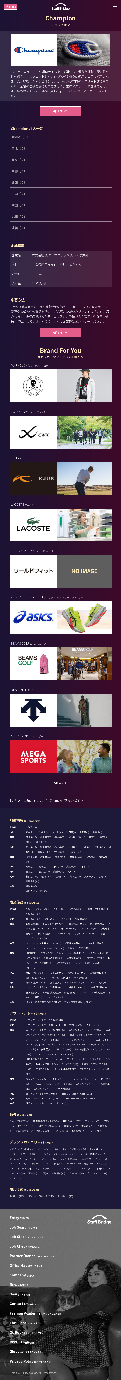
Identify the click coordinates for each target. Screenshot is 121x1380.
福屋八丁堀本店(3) (77, 972)
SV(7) (78, 1121)
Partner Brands (32, 800)
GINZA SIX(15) (90, 933)
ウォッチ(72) (35, 1163)
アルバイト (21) (65, 1196)
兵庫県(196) (76, 856)
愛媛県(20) (58, 871)
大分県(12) (89, 876)
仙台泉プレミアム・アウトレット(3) (82, 1024)
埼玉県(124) (75, 837)
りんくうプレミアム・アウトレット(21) (46, 1078)
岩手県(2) (44, 832)
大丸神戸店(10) (63, 962)
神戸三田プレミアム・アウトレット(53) (52, 1083)
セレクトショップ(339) (74, 1148)
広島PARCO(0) (39, 977)
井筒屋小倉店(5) (77, 987)
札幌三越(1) (59, 908)
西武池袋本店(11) (78, 923)
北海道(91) (31, 827)
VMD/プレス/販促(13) (50, 1126)
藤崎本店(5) (81, 918)
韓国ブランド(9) (98, 1153)
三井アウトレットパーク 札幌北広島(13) (46, 1020)
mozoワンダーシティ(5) (52, 948)
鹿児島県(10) (32, 881)
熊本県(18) (75, 876)
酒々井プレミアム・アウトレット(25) (66, 1044)
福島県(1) (97, 832)
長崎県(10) (61, 876)
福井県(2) (73, 847)
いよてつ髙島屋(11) (51, 982)
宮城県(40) (57, 832)
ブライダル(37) (76, 1173)
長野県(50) (100, 847)
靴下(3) (44, 1173)
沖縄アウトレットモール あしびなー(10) (46, 1103)
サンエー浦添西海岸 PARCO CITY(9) (43, 1002)
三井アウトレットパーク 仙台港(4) (43, 1024)
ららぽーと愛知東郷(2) (79, 948)
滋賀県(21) (31, 856)
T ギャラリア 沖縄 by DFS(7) (78, 1002)
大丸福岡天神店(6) (98, 987)
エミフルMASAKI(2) (74, 982)
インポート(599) (26, 1153)
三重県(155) (75, 851)
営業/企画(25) (71, 1126)
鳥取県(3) (31, 866)
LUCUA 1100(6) (82, 962)
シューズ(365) (74, 1163)
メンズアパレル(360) (48, 1148)
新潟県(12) (31, 847)
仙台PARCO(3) (33, 918)
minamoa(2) (81, 977)
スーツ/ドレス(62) (47, 1153)
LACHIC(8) (31, 948)
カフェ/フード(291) (97, 1173)
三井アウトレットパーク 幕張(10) (85, 1029)
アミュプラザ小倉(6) (36, 987)
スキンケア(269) (49, 1158)
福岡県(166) (32, 876)
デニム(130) (16, 1158)
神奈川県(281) (43, 841)
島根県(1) (44, 866)
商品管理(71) (87, 1126)
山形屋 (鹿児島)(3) (51, 992)
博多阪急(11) (32, 992)
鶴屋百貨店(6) (71, 992)
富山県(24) (45, 847)
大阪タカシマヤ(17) (98, 953)
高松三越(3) (32, 982)
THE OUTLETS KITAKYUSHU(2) (80, 1098)
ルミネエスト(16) (88, 928)
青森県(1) (31, 832)
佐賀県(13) (46, 876)
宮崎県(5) (103, 876)
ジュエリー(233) (18, 1163)
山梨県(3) (86, 847)
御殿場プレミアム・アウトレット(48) (44, 1059)
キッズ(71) (101, 1158)
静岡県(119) (44, 851)
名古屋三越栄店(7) (97, 943)
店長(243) (68, 1121)
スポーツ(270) (66, 1168)
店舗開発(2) (22, 1130)
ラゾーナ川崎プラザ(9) (68, 933)
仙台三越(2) (49, 918)
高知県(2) (72, 871)
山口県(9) (85, 866)
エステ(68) (87, 1158)
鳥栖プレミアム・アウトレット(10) (43, 1098)
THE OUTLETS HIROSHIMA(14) (77, 1093)
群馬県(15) (59, 837)
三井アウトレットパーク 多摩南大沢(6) (45, 1029)
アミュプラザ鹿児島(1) (93, 992)
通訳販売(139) (78, 1130)
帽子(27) (88, 1163)
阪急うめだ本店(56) (53, 957)
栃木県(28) (45, 837)
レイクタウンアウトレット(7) (77, 1039)
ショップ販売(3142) (20, 1121)
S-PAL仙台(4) (65, 918)
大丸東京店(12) (97, 923)
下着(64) (32, 1173)
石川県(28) (59, 847)
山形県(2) (84, 832)
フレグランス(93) (69, 1158)
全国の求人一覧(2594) (37, 891)
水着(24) (101, 1168)
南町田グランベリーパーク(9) (56, 1049)
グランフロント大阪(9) (52, 953)
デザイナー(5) (92, 1121)
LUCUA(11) (31, 953)
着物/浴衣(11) (58, 1173)
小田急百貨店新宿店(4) (53, 923)
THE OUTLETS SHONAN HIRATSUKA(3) (53, 1054)
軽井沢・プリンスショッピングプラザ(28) (57, 1064)
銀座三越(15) (32, 923)
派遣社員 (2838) (18, 1196)
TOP (13, 800)
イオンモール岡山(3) (60, 977)
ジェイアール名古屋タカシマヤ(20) (43, 943)
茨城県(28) (31, 837)
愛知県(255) (59, 851)
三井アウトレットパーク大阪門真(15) (52, 1088)
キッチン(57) (49, 1168)
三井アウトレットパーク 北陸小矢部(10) (56, 1069)
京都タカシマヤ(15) (94, 957)
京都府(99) (45, 856)
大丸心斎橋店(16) (76, 953)
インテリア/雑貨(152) (28, 1168)
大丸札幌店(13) (76, 908)
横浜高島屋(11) (45, 933)
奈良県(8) (90, 856)
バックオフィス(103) (41, 1130)
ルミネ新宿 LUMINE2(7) (64, 928)
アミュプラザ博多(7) (56, 997)
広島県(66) (71, 866)
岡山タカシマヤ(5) (35, 972)
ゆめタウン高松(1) (96, 982)
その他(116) (16, 1178)
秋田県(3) (71, 832)
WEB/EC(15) (62, 1130)
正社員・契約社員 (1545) (41, 1196)
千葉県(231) (90, 837)
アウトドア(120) (85, 1168)
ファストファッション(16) (73, 1153)
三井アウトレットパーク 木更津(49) (88, 1034)
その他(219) (95, 1130)
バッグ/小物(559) (54, 1163)
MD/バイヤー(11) (27, 1126)
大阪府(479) (60, 856)
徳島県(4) (31, 871)
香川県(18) (44, 871)
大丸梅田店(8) (74, 957)
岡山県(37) (57, 866)
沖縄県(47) (31, 886)
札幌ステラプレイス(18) (38, 908)
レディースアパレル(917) (22, 1148)
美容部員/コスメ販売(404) (46, 1121)
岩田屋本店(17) (57, 987)
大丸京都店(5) (33, 957)
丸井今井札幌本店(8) (98, 908)
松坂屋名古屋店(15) (74, 943)
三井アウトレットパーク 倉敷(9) (42, 1093)
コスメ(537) (31, 1158)
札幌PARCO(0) (33, 913)
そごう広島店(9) (56, 972)
